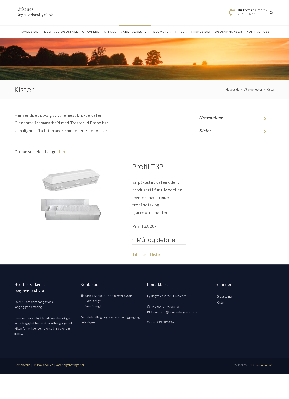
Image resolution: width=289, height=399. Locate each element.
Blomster (162, 31)
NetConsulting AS (261, 390)
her (62, 176)
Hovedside (28, 31)
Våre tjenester (135, 31)
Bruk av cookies (43, 390)
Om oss (110, 31)
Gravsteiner (211, 143)
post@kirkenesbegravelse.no (179, 337)
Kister (271, 114)
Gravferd (91, 31)
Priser (181, 31)
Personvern (22, 390)
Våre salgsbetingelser (69, 390)
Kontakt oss (258, 31)
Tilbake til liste (146, 279)
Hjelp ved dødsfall (60, 31)
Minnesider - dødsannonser (216, 31)
